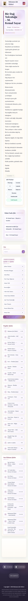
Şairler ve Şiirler (12, 442)
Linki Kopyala (14, 200)
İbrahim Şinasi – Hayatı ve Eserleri (12, 349)
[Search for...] (12, 252)
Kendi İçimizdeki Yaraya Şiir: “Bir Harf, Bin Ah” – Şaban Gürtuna (12, 530)
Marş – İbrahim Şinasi (13, 392)
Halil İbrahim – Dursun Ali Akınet (12, 498)
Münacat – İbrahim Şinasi (12, 386)
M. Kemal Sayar (15, 27)
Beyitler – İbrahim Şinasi (12, 367)
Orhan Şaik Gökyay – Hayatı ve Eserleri (13, 448)
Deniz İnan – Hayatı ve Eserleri (13, 418)
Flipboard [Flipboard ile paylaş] (18, 189)
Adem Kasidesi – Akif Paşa (13, 337)
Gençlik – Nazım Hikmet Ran (12, 373)
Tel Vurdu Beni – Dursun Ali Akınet (12, 470)
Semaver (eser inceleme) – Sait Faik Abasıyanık (13, 405)
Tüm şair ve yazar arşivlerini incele (14, 316)
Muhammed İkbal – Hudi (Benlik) (12, 514)
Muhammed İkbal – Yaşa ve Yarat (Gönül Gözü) (12, 521)
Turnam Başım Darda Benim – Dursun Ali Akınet (12, 484)
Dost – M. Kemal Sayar (12, 235)
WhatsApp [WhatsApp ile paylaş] (10, 182)
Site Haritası (14, 575)
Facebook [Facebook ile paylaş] (18, 182)
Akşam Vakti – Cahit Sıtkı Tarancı (13, 430)
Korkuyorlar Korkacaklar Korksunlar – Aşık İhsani (12, 506)
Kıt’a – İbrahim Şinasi (13, 361)
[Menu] (24, 3)
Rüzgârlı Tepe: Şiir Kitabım (12, 436)
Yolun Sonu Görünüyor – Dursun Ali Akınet (12, 491)
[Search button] (23, 251)
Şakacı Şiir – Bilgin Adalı (12, 424)
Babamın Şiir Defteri (13, 331)
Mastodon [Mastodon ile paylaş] (14, 193)
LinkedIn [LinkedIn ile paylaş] (18, 186)
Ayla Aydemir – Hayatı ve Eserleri (13, 411)
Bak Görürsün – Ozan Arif (13, 355)
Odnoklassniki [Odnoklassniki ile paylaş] (14, 196)
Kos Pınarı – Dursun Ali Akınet (12, 477)
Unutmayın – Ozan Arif (12, 397)
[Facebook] (7, 567)
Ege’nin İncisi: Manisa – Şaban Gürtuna (11, 464)
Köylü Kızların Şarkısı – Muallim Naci (13, 379)
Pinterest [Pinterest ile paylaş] (10, 189)
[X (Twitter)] (20, 567)
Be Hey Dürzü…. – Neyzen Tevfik (12, 343)
